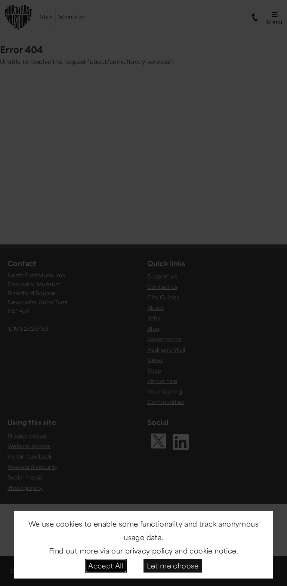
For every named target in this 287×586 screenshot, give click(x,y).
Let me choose (173, 565)
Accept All (105, 565)
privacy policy (149, 550)
